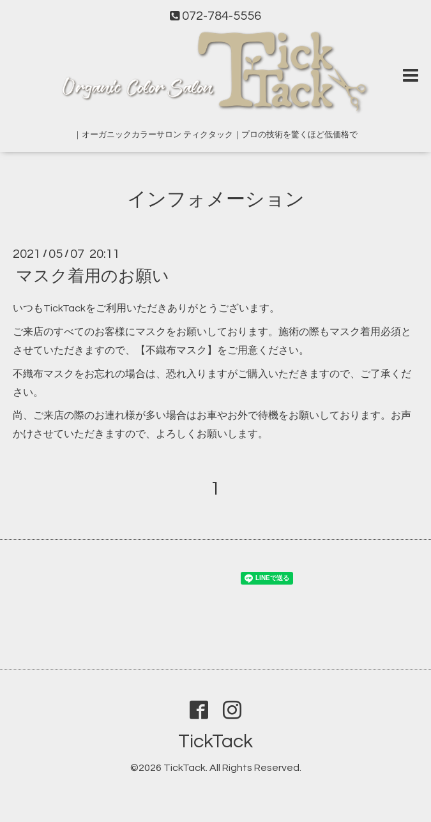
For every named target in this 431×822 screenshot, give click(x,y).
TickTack (215, 741)
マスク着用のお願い (92, 276)
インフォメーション (216, 199)
